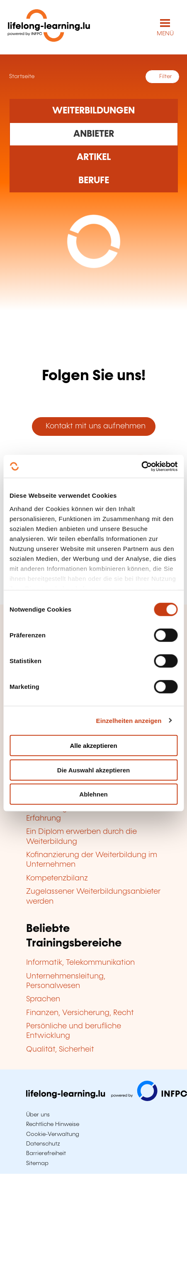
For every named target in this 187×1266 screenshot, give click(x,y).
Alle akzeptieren (93, 745)
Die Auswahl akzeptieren (93, 769)
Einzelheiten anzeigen (129, 720)
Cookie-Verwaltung (52, 1134)
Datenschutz (43, 1144)
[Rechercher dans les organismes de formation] (94, 134)
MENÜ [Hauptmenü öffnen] (165, 34)
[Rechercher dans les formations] (94, 110)
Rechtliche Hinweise (52, 1124)
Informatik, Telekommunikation (80, 962)
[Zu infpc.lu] (106, 1099)
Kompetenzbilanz (57, 878)
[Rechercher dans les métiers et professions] (94, 180)
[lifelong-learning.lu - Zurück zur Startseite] (48, 27)
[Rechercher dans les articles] (94, 157)
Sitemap (37, 1163)
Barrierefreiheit (46, 1153)
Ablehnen (93, 794)
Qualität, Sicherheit (60, 1049)
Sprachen (43, 999)
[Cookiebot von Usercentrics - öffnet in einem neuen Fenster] (141, 466)
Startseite (20, 76)
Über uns (38, 1115)
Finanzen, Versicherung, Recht (80, 1013)
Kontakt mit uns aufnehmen (93, 426)
